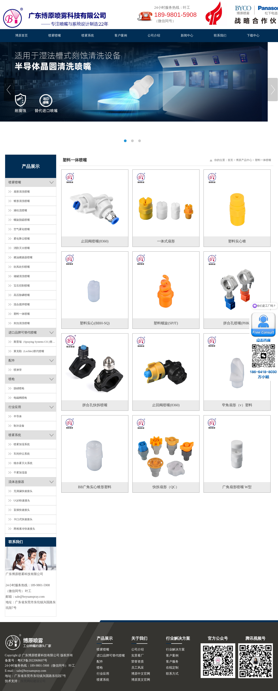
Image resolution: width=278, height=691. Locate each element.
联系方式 (172, 673)
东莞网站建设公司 (33, 681)
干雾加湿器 (20, 472)
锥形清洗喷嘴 (22, 201)
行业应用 (14, 407)
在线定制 (172, 667)
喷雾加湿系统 (22, 444)
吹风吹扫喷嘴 (22, 266)
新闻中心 (187, 35)
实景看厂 (137, 655)
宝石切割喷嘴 (22, 285)
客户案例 (121, 35)
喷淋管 (18, 369)
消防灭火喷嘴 (22, 248)
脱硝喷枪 (19, 388)
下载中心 (253, 35)
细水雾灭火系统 (23, 463)
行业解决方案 (175, 649)
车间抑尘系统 (22, 453)
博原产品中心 (244, 160)
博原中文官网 (140, 673)
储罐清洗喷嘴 (22, 276)
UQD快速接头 (22, 500)
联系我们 (220, 35)
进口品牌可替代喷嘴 (22, 332)
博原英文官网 (140, 679)
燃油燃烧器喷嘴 (23, 257)
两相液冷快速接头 (24, 528)
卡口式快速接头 (23, 519)
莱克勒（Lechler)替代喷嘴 (29, 351)
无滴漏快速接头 (23, 491)
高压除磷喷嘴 (22, 295)
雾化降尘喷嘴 (22, 238)
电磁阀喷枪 (20, 397)
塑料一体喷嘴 (22, 313)
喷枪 (11, 379)
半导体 (18, 416)
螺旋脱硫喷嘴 (22, 219)
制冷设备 (19, 425)
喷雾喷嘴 (54, 35)
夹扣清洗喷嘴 (22, 323)
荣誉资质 (137, 661)
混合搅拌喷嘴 (22, 304)
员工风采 (137, 667)
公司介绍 (154, 35)
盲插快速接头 (22, 509)
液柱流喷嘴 (20, 210)
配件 (11, 360)
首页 (230, 160)
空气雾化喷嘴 (22, 229)
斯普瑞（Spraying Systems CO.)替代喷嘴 (35, 341)
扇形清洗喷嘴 (22, 191)
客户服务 (172, 661)
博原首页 (21, 35)
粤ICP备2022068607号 (32, 660)
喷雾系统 (87, 35)
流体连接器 (16, 481)
